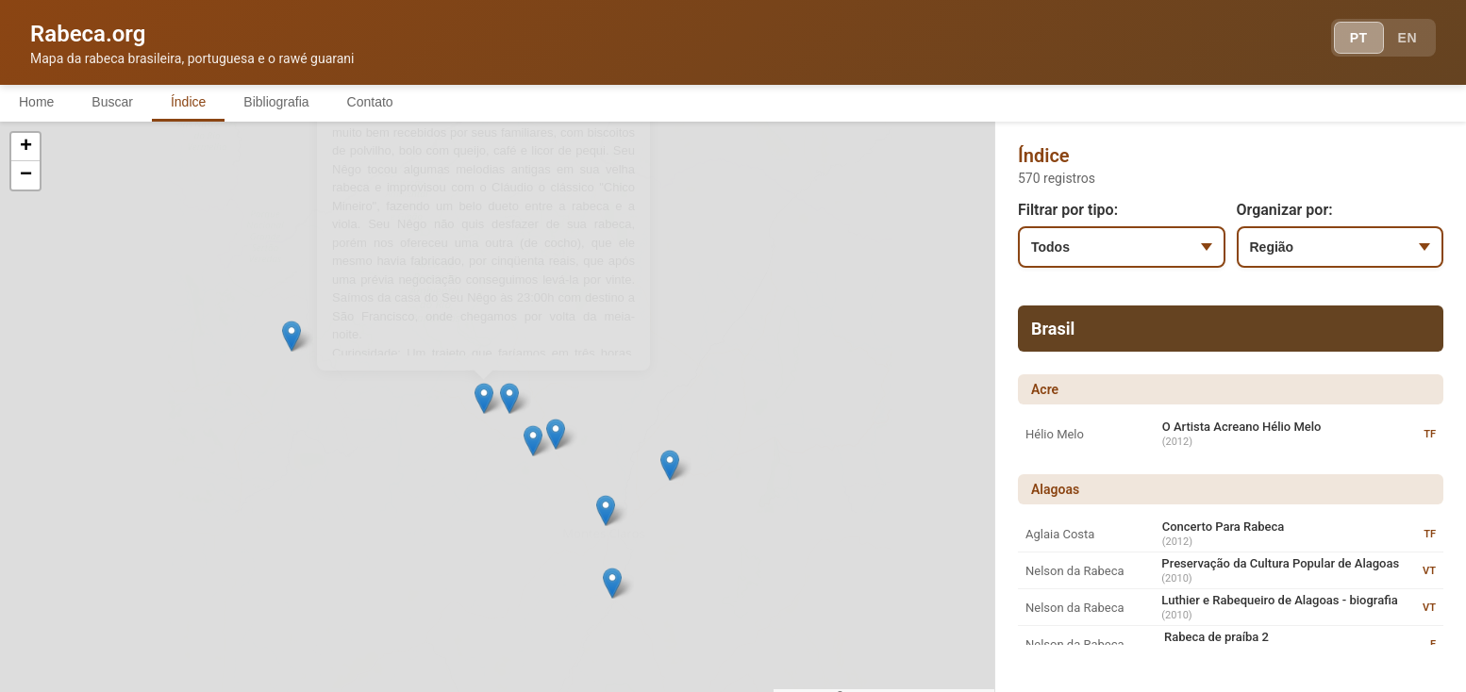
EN (1407, 37)
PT (1359, 37)
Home (36, 101)
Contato (370, 101)
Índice (188, 101)
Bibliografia (275, 101)
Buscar (112, 101)
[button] (295, 436)
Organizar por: (1285, 210)
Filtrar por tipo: (1068, 210)
